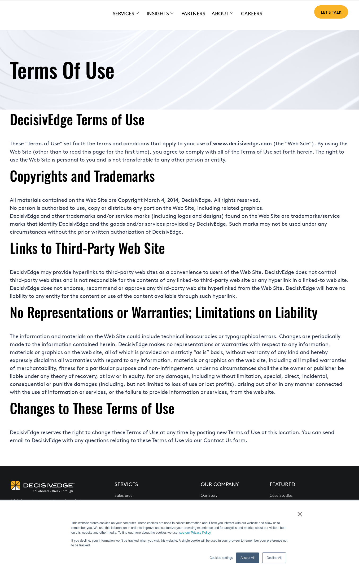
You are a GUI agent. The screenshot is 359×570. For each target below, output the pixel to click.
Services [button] (126, 13)
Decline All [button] (274, 558)
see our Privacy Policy (194, 532)
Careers (251, 13)
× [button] (302, 515)
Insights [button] (160, 13)
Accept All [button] (247, 558)
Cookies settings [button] (221, 558)
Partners (193, 13)
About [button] (222, 13)
